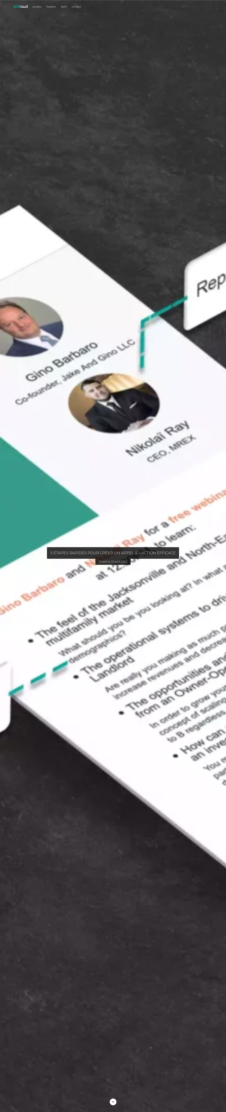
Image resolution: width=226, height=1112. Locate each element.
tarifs (64, 7)
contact (76, 7)
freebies (51, 7)
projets (37, 7)
